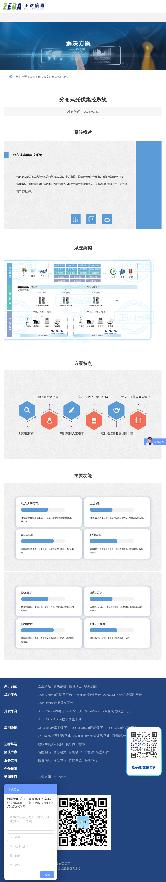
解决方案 (43, 77)
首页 (33, 77)
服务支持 (10, 760)
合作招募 (10, 768)
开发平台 (10, 711)
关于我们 (10, 686)
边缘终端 (10, 744)
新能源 (56, 77)
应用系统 (10, 727)
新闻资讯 (10, 777)
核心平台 (10, 694)
